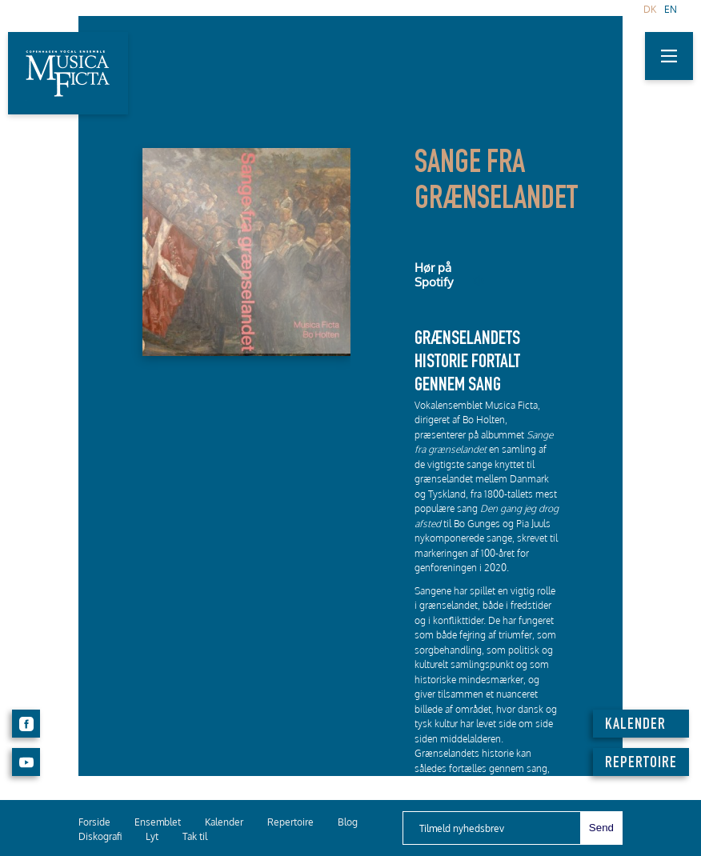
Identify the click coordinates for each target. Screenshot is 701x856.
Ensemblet (157, 822)
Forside (94, 822)
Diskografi (100, 836)
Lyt (152, 836)
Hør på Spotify (434, 274)
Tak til (194, 836)
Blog (348, 822)
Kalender (224, 822)
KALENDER (635, 726)
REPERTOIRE (641, 764)
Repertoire (290, 822)
